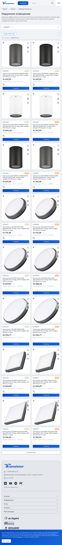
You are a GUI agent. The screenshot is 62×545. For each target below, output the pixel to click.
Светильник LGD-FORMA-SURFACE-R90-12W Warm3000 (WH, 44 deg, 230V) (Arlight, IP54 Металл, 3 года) (46, 126)
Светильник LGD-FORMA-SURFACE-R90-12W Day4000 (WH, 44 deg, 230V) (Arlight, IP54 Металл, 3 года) (16, 126)
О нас (6, 504)
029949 (36, 276)
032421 (5, 224)
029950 (36, 327)
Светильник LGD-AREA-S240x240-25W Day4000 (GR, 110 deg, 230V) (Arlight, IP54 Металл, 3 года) (16, 433)
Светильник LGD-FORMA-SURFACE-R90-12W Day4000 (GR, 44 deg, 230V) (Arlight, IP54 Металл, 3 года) (16, 75)
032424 (6, 276)
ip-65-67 (6, 27)
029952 (36, 429)
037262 (6, 173)
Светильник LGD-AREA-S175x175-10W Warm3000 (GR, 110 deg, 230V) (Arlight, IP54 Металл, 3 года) (45, 382)
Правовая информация (11, 487)
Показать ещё (31, 452)
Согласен (6, 541)
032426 (6, 378)
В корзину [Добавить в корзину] (16, 88)
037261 (35, 122)
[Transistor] (8, 3)
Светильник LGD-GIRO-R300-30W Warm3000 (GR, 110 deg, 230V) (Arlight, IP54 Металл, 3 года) (45, 330)
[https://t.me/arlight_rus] (15, 483)
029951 (36, 378)
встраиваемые (17, 27)
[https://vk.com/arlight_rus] (5, 483)
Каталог (23, 3)
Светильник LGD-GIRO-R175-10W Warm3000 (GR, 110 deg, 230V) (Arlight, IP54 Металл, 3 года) (45, 228)
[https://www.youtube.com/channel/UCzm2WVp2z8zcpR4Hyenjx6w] (10, 483)
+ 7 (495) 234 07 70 (12, 471)
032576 (6, 71)
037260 (36, 71)
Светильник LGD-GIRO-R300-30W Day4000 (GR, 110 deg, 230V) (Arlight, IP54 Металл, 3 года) (16, 330)
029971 (36, 173)
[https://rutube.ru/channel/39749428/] (20, 483)
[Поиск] (52, 3)
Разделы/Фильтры (9, 33)
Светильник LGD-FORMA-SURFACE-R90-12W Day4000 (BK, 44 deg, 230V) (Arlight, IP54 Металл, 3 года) (46, 75)
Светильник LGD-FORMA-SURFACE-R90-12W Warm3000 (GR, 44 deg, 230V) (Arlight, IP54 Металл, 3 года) (46, 177)
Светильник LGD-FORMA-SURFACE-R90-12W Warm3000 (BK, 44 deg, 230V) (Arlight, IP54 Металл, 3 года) (15, 177)
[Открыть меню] (59, 3)
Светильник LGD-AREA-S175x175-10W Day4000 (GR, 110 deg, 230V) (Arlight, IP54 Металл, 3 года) (16, 382)
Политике (19, 537)
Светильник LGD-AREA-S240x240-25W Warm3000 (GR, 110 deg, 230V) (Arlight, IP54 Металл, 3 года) (45, 433)
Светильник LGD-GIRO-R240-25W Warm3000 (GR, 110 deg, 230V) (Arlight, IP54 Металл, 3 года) (45, 279)
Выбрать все (15, 37)
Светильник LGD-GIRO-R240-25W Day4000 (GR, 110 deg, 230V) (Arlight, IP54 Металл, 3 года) (16, 279)
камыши (28, 27)
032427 (5, 429)
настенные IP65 (40, 27)
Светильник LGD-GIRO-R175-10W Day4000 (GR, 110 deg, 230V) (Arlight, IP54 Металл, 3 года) (16, 228)
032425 (6, 327)
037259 (6, 122)
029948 (36, 224)
